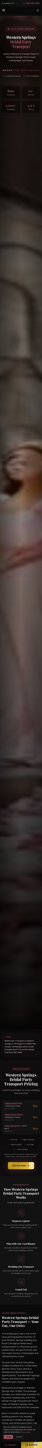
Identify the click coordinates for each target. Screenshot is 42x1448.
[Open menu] (37, 10)
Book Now (31, 1445)
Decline (19, 1437)
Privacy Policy (25, 1432)
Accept (8, 1437)
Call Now (10, 1445)
